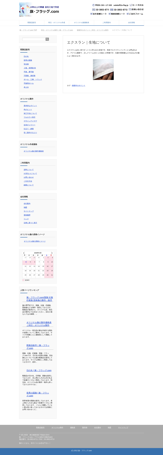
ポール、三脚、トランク (33, 79)
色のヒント (28, 109)
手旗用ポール (29, 83)
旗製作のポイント (78, 85)
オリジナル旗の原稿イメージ (35, 241)
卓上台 (26, 87)
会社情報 (131, 22)
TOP (28, 30)
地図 (25, 207)
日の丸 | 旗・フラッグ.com (39, 370)
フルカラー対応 (29, 117)
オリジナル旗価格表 (81, 22)
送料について (29, 170)
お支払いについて (30, 173)
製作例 (84, 427)
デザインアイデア (30, 121)
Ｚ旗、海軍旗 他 (30, 68)
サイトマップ (29, 211)
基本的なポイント (30, 106)
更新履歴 (27, 215)
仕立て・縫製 (29, 129)
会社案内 (27, 203)
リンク (26, 219)
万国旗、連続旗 (29, 76)
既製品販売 (32, 22)
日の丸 (26, 56)
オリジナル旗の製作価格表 (34, 151)
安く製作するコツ (30, 133)
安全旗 (26, 64)
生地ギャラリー (29, 125)
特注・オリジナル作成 (56, 22)
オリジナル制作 (57, 427)
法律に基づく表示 (30, 223)
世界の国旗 (28, 60)
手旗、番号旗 (29, 72)
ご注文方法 (28, 181)
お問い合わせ (29, 177)
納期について (29, 185)
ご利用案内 (106, 22)
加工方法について (30, 113)
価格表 (72, 427)
